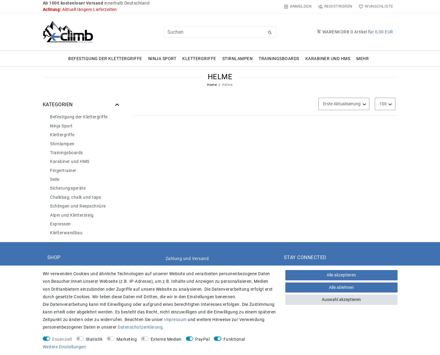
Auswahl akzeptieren (341, 299)
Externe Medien (166, 339)
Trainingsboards (279, 58)
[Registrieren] (335, 6)
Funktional (234, 339)
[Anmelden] (297, 6)
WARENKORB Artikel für (355, 31)
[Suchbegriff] (220, 32)
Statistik (94, 339)
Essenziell (62, 339)
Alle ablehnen (341, 287)
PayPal (202, 339)
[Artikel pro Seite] (385, 104)
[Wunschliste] (374, 6)
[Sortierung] (343, 104)
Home (212, 85)
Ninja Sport (162, 58)
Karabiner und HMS (328, 58)
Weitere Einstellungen (64, 346)
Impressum (175, 319)
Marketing (126, 339)
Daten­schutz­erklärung (140, 327)
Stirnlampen (237, 58)
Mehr (362, 58)
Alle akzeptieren (341, 274)
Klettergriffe (199, 58)
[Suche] (270, 33)
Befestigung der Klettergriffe (105, 58)
